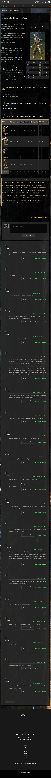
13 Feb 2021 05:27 (37, 476)
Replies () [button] (38, 258)
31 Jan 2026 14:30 (37, 250)
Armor (11, 10)
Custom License (27, 739)
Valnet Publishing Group (30, 763)
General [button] (17, 6)
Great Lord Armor (20, 195)
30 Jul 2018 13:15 (37, 622)
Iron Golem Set (25, 200)
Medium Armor (16, 10)
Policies (25, 759)
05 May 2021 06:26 (37, 436)
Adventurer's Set (6, 182)
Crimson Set (17, 190)
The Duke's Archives (15, 92)
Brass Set (8, 187)
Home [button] (9, 6)
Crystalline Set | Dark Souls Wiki (14, 18)
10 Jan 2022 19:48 (37, 313)
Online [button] (44, 6)
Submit (28, 235)
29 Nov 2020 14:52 (37, 526)
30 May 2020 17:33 (37, 549)
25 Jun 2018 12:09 (37, 642)
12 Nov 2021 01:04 (37, 336)
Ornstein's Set (30, 203)
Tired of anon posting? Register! (39, 217)
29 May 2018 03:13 (37, 662)
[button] (37, 2)
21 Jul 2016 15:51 (37, 683)
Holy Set (8, 200)
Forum (25, 723)
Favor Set (12, 192)
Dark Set (25, 190)
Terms (25, 755)
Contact (25, 727)
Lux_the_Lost (8, 547)
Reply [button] (44, 258)
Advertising (25, 751)
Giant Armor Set (22, 192)
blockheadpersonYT (9, 311)
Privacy (25, 757)
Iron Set (34, 200)
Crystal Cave (23, 92)
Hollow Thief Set (31, 198)
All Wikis (25, 722)
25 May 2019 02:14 (37, 601)
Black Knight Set (20, 185)
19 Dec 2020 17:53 (37, 504)
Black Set (30, 185)
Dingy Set (32, 190)
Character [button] (26, 6)
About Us (25, 725)
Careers (25, 753)
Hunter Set (16, 200)
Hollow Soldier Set (19, 198)
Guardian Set (30, 195)
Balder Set (27, 182)
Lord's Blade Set (10, 203)
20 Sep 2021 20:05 (37, 356)
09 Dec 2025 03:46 (37, 272)
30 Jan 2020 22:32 (37, 578)
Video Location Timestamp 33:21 (13, 96)
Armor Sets (12, 28)
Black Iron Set (10, 185)
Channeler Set (34, 187)
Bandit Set (35, 182)
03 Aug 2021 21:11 (37, 392)
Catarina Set (17, 187)
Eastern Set (40, 190)
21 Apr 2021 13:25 (37, 456)
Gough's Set (9, 195)
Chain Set (25, 187)
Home (25, 720)
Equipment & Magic (4, 10)
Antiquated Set (17, 182)
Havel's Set (9, 198)
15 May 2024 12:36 (37, 293)
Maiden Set (20, 203)
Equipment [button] (36, 6)
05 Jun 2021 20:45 (37, 415)
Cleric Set (8, 190)
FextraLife (17, 763)
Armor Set (16, 24)
